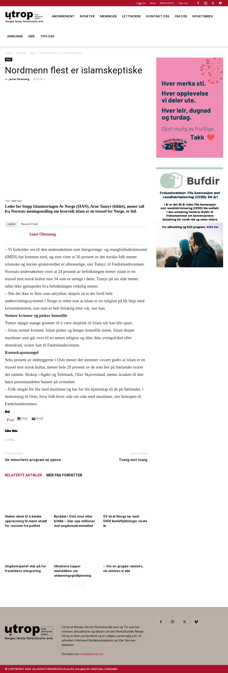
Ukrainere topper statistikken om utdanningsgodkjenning (72, 571)
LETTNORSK (131, 16)
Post (10, 418)
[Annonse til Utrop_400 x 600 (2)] (189, 156)
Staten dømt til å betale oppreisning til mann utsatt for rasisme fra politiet (26, 521)
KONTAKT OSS (157, 16)
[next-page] (82, 584)
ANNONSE (15, 36)
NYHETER (87, 16)
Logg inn (141, 3)
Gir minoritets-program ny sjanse (33, 460)
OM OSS (181, 16)
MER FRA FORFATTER (64, 475)
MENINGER (108, 16)
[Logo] (24, 16)
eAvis (152, 3)
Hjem (8, 53)
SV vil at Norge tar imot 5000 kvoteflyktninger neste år (125, 521)
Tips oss (183, 3)
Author (11, 224)
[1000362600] (189, 266)
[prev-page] (74, 584)
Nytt (32, 53)
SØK (31, 36)
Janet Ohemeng (19, 79)
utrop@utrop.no (91, 654)
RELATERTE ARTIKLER (23, 475)
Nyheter (21, 53)
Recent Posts (29, 224)
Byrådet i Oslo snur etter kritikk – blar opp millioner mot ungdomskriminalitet (74, 521)
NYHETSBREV (202, 16)
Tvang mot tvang (133, 460)
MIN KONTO (167, 3)
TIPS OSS (47, 36)
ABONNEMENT (63, 16)
